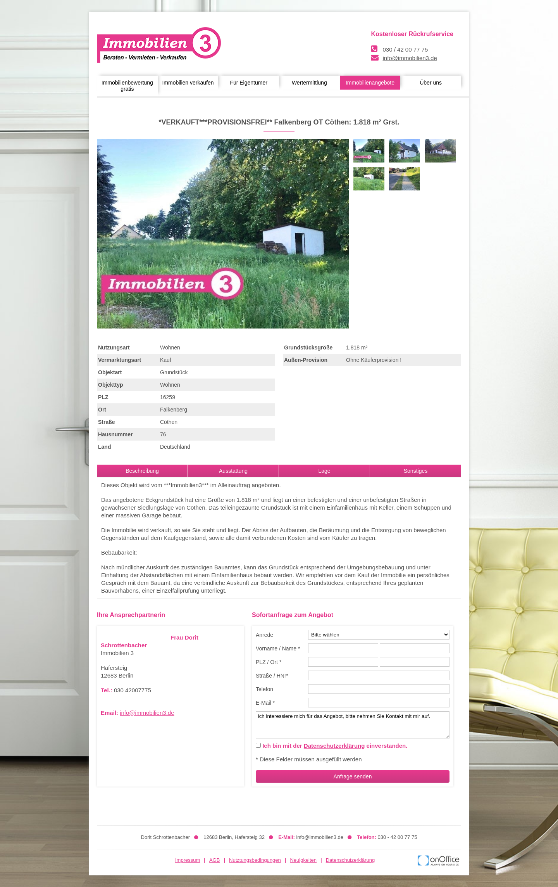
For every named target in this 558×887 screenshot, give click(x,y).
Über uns (431, 83)
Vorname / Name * (278, 648)
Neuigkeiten (303, 860)
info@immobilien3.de (409, 58)
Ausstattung (233, 471)
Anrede (264, 635)
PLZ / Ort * (268, 662)
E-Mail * (265, 703)
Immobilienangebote (370, 83)
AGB (214, 860)
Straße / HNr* (272, 676)
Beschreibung (142, 471)
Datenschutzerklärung (334, 745)
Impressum (187, 860)
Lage (324, 471)
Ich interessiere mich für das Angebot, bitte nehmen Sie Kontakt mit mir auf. (353, 724)
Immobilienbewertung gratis (127, 86)
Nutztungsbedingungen (255, 860)
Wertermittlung (309, 83)
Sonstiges (415, 471)
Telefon (264, 689)
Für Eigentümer (248, 83)
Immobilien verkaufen (188, 83)
